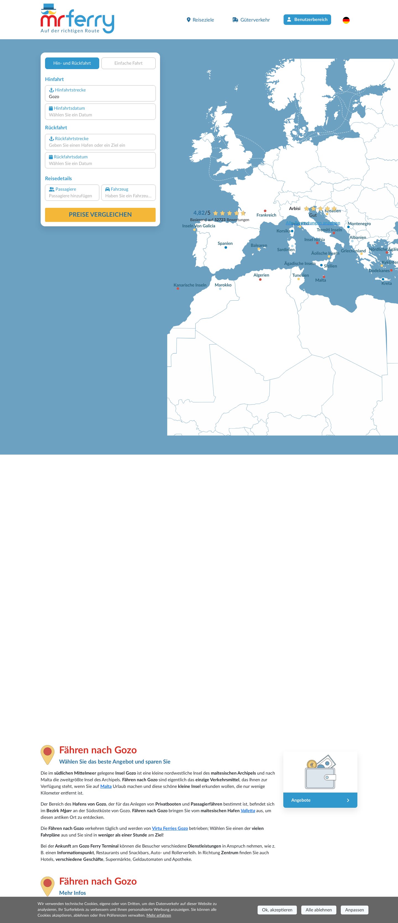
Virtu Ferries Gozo (170, 828)
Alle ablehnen (319, 910)
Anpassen (354, 910)
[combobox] (100, 96)
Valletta (248, 811)
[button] (349, 20)
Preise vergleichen (100, 215)
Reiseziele (200, 19)
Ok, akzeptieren (277, 910)
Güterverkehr (251, 19)
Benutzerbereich (307, 19)
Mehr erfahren (158, 915)
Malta (106, 786)
